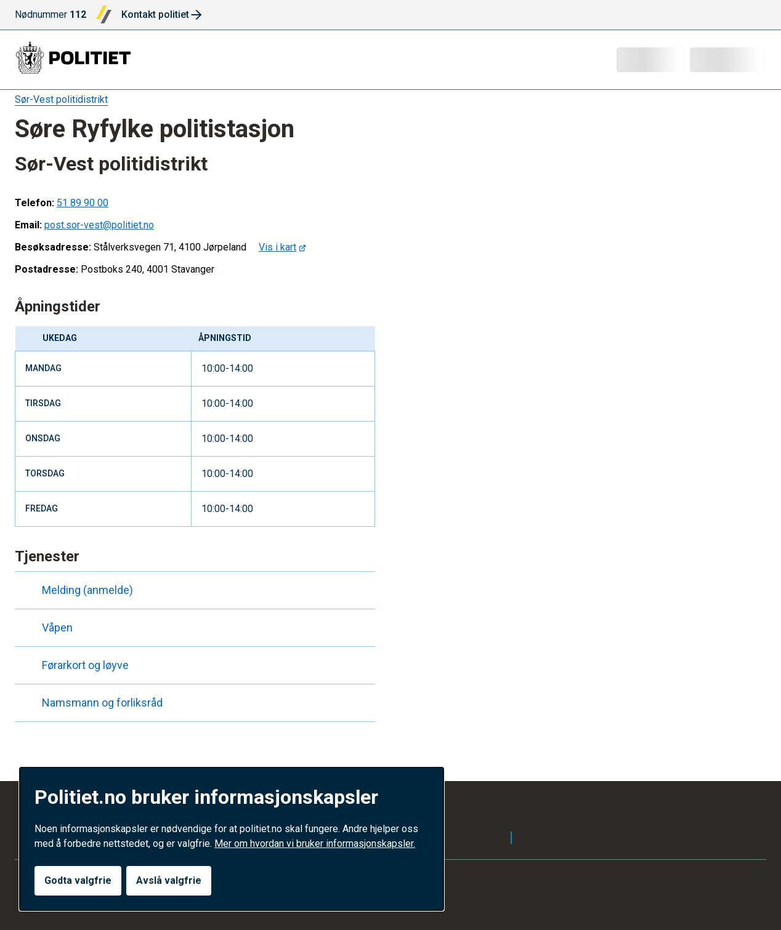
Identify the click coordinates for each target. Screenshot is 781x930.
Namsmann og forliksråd (91, 702)
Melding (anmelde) (76, 590)
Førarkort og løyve (74, 665)
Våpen (46, 627)
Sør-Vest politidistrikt (61, 99)
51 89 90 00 (82, 203)
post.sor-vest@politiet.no (99, 225)
